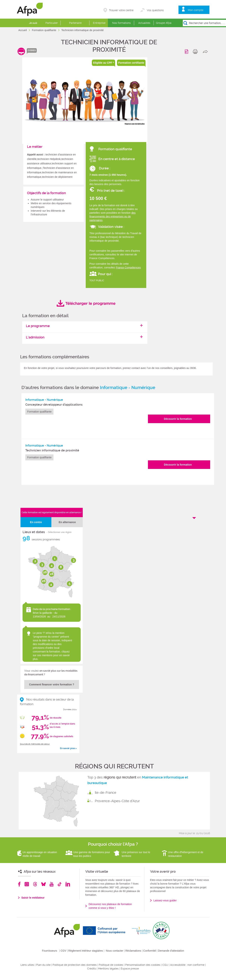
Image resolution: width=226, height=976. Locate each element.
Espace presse (130, 968)
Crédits (91, 968)
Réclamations (133, 950)
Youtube (51, 884)
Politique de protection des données (75, 964)
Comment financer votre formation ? (51, 684)
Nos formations (121, 22)
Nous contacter (114, 950)
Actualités (144, 22)
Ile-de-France (105, 793)
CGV (63, 950)
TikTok (59, 884)
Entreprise (99, 22)
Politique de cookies (111, 964)
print (196, 51)
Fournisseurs (49, 950)
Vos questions (155, 10)
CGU (165, 964)
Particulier (51, 22)
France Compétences (128, 267)
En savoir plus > (68, 748)
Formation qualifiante (44, 30)
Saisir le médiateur (33, 897)
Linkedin (68, 884)
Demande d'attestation (171, 950)
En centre (36, 522)
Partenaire (75, 22)
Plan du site (43, 964)
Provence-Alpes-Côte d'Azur (117, 801)
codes (32, 50)
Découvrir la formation (178, 418)
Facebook (19, 884)
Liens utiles (27, 964)
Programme (187, 51)
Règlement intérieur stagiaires (85, 950)
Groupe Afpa (163, 22)
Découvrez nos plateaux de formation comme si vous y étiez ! (110, 906)
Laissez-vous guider (165, 900)
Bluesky (43, 884)
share (206, 51)
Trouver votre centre (121, 10)
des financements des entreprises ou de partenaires (112, 216)
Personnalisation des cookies (142, 964)
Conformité (149, 950)
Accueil (23, 30)
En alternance (67, 522)
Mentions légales (108, 968)
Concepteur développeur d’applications (54, 404)
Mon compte (195, 10)
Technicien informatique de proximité (52, 450)
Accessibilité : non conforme (187, 964)
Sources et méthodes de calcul (35, 744)
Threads (35, 884)
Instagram (26, 884)
